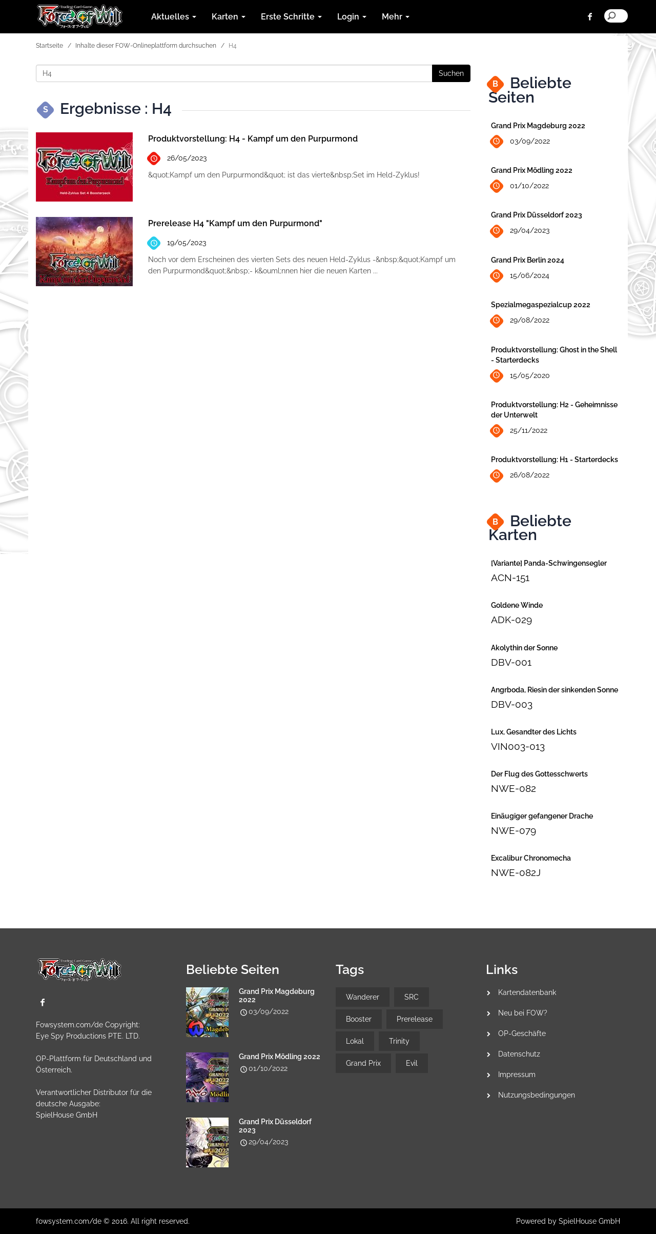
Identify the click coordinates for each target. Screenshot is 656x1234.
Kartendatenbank (527, 992)
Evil (412, 1063)
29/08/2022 (520, 321)
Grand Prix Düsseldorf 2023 (536, 215)
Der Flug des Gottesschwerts (539, 774)
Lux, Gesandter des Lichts (534, 732)
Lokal (355, 1041)
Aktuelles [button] (173, 17)
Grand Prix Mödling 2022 (531, 170)
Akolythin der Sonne (524, 648)
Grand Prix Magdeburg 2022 (538, 126)
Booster (359, 1019)
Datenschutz (519, 1054)
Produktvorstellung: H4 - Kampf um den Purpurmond (253, 139)
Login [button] (351, 17)
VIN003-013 (518, 746)
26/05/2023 (177, 159)
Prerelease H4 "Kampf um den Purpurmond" (235, 223)
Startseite (49, 45)
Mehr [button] (395, 17)
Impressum (517, 1074)
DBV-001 (511, 662)
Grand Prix (363, 1063)
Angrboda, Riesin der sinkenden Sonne (554, 690)
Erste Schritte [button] (291, 17)
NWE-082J (516, 872)
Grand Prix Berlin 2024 (527, 260)
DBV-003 (511, 704)
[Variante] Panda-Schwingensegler (549, 563)
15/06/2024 (520, 276)
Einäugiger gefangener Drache (542, 816)
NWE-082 (513, 788)
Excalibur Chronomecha (531, 858)
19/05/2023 (177, 243)
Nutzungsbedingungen (536, 1095)
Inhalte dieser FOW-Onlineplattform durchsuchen (145, 45)
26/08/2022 (520, 476)
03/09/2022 (520, 142)
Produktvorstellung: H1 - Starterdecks (554, 459)
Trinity (399, 1041)
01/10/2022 (520, 186)
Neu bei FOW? (522, 1013)
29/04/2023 (520, 231)
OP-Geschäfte (522, 1033)
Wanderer (362, 997)
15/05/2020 (520, 376)
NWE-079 (513, 830)
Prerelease (415, 1019)
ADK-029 (511, 619)
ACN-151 (510, 577)
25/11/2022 (519, 431)
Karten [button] (228, 17)
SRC (411, 997)
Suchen (451, 73)
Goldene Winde (517, 605)
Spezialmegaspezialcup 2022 (540, 305)
